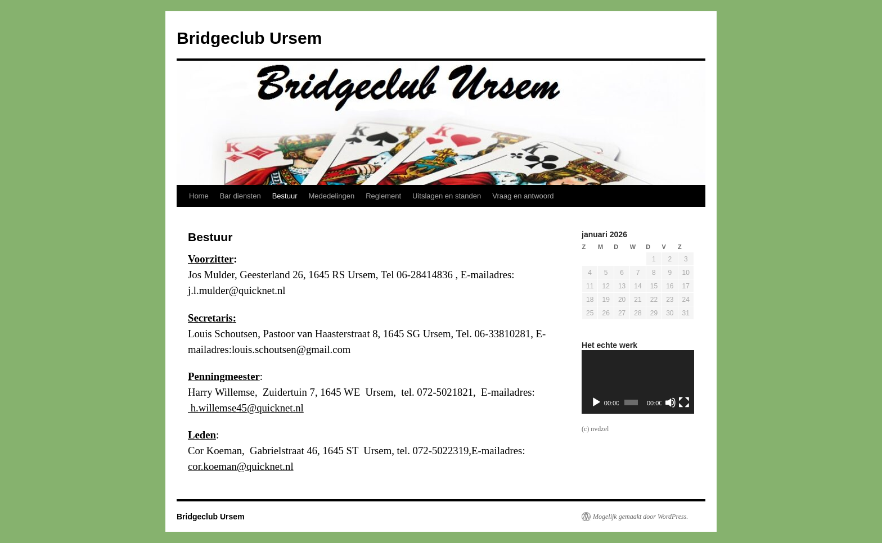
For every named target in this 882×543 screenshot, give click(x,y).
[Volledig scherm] (684, 402)
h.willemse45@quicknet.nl (246, 408)
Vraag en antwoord (523, 196)
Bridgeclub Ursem (249, 38)
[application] (638, 382)
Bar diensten (240, 196)
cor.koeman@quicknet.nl (241, 466)
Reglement (383, 196)
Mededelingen (332, 196)
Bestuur (285, 196)
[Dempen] (670, 402)
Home (199, 196)
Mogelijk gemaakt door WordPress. (640, 517)
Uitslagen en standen (446, 196)
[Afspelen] (596, 402)
